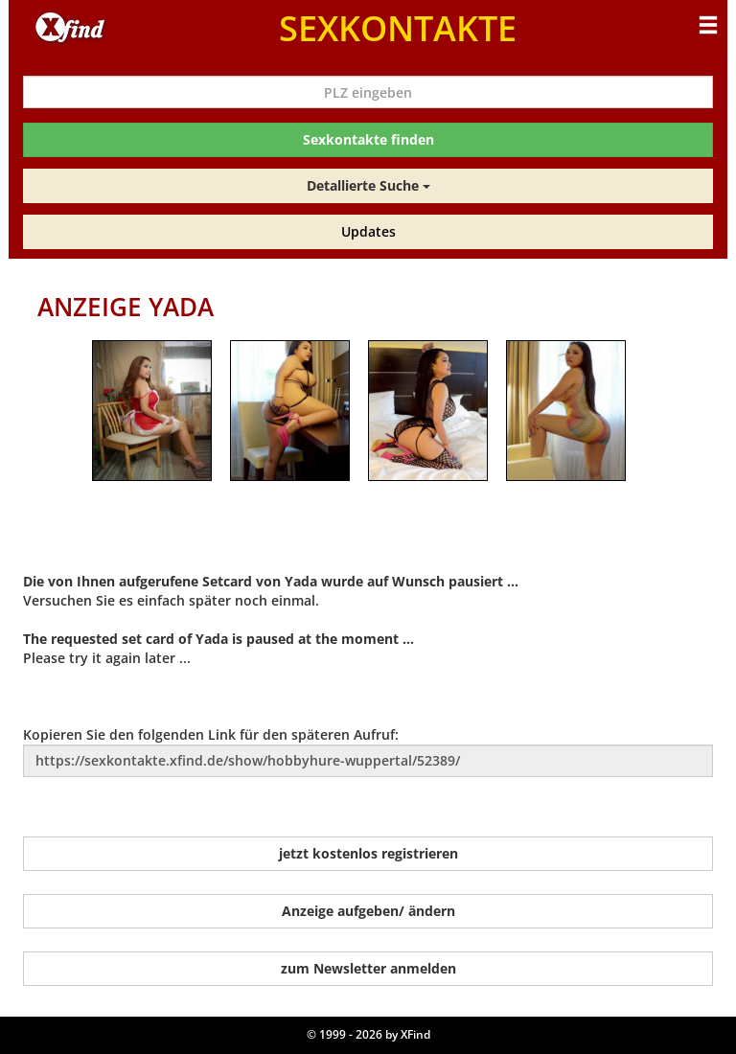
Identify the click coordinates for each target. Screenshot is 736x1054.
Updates (368, 231)
